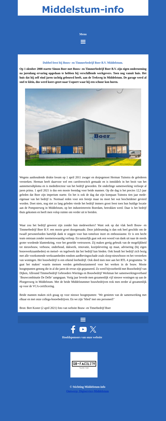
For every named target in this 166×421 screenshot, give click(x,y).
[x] (93, 329)
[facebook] (73, 329)
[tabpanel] (83, 188)
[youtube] (83, 329)
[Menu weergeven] (83, 41)
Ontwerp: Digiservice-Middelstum (87, 391)
